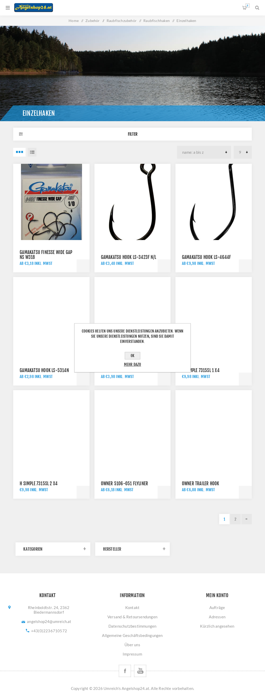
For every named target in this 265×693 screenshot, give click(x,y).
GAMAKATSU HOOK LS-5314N (44, 370)
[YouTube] (140, 671)
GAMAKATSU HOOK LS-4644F (206, 257)
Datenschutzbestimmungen (132, 626)
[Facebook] (125, 671)
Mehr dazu (132, 364)
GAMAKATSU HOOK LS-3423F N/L (128, 257)
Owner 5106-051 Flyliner (124, 483)
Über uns (132, 644)
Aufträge (217, 607)
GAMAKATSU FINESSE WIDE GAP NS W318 (46, 255)
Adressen (217, 616)
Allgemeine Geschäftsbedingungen (132, 635)
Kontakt (132, 607)
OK (132, 355)
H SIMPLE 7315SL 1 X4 (200, 370)
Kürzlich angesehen (217, 626)
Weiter (246, 519)
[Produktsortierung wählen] (204, 152)
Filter (132, 134)
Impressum (132, 654)
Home (74, 20)
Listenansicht (32, 152)
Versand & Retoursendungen (132, 616)
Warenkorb (247, 5)
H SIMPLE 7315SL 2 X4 (38, 483)
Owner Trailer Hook (200, 483)
